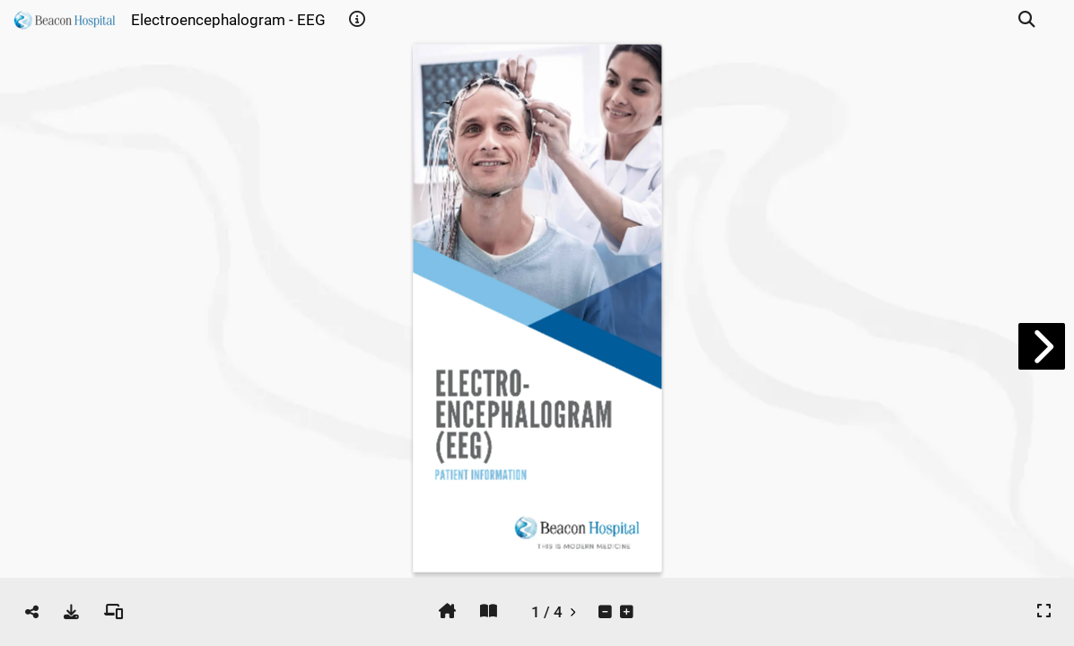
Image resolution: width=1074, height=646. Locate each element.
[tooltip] (357, 20)
